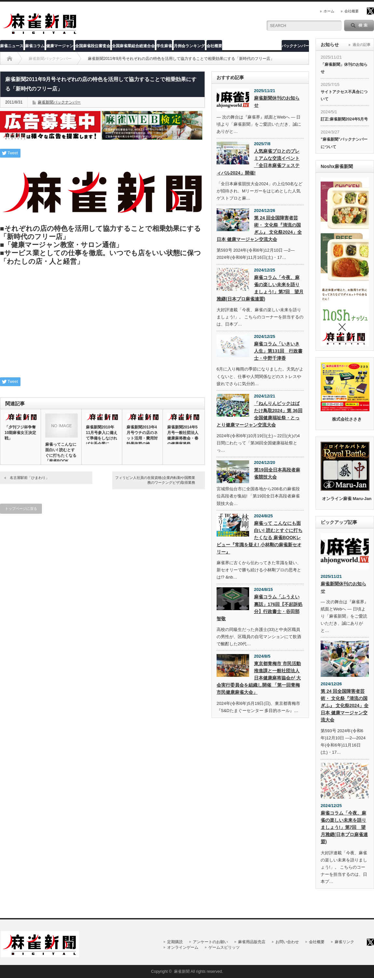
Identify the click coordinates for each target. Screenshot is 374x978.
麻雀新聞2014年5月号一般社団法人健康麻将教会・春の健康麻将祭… (182, 435)
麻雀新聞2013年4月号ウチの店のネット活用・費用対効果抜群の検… (142, 435)
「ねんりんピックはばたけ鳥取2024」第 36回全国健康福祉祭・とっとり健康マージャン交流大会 (259, 414)
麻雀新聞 (182, 971)
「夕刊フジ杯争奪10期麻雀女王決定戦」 (20, 432)
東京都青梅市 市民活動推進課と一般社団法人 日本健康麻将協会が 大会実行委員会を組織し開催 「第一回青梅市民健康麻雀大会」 (259, 678)
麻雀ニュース (11, 46)
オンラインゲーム (182, 947)
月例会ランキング (189, 46)
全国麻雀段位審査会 (92, 46)
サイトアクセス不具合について (344, 95)
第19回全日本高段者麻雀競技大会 (277, 473)
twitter (370, 11)
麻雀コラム (35, 46)
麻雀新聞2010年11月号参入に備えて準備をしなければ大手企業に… (101, 435)
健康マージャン (59, 46)
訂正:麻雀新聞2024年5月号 (344, 119)
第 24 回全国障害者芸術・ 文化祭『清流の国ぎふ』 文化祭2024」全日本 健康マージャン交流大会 (259, 228)
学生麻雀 (164, 46)
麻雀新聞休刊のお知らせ (277, 101)
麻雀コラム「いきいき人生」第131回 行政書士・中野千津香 (278, 351)
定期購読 (175, 942)
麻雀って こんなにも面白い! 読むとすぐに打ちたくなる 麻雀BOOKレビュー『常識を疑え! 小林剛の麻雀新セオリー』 (259, 537)
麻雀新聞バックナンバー (59, 102)
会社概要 (351, 11)
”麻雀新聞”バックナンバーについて (344, 143)
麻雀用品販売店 (251, 942)
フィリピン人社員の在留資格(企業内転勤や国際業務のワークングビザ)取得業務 (155, 480)
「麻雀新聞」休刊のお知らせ (344, 68)
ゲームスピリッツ (224, 947)
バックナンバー (295, 46)
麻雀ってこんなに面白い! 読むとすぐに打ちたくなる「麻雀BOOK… (60, 452)
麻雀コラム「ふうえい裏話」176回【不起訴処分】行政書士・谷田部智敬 (259, 607)
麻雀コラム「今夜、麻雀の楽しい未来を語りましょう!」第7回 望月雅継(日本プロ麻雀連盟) (260, 288)
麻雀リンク (344, 942)
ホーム (329, 11)
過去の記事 (361, 45)
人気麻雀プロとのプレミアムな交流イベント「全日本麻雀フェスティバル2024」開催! (258, 161)
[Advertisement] (102, 323)
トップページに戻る (21, 508)
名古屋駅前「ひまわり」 (29, 478)
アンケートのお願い (210, 942)
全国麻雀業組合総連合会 (133, 46)
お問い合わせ (287, 942)
